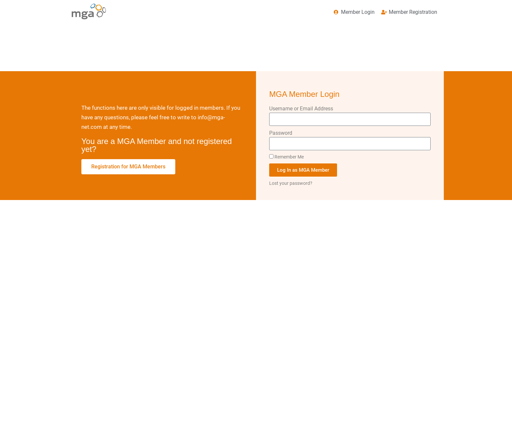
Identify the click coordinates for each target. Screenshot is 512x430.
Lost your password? (290, 183)
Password (280, 133)
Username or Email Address (301, 108)
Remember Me (286, 156)
